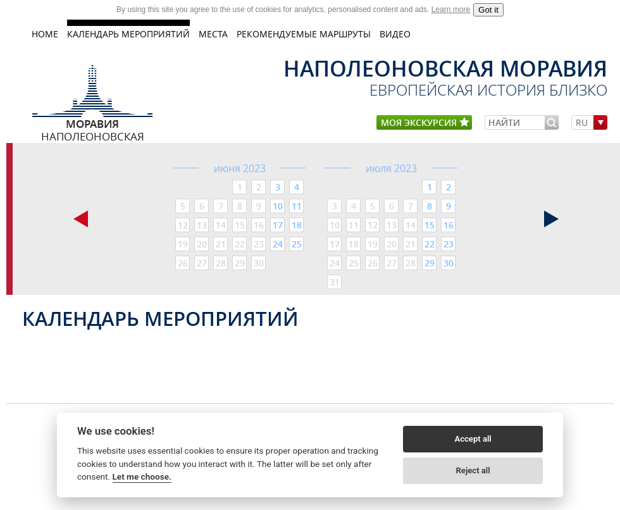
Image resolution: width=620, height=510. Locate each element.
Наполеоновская (92, 123)
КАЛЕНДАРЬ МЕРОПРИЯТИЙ (128, 34)
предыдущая (81, 219)
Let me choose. (142, 476)
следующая (551, 219)
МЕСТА (213, 34)
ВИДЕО (395, 34)
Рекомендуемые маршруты (304, 34)
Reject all (473, 470)
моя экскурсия (425, 123)
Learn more (450, 9)
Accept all (472, 439)
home (45, 34)
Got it (488, 10)
